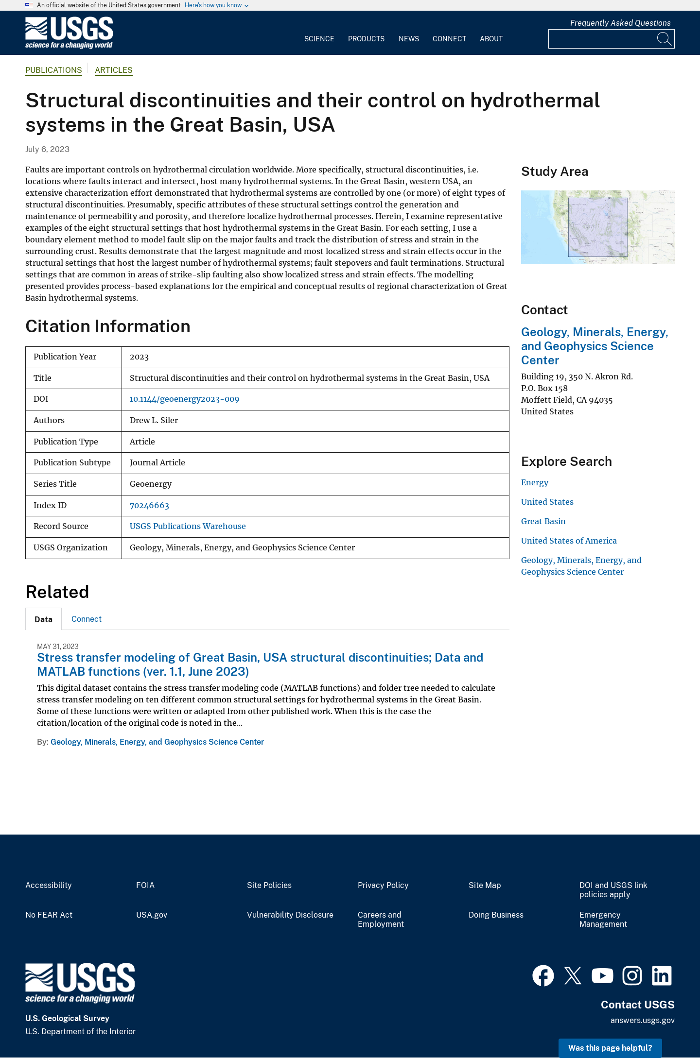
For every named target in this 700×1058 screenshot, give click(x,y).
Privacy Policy (383, 885)
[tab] (43, 619)
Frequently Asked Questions (620, 23)
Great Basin (543, 521)
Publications (53, 70)
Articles (114, 70)
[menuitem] (319, 33)
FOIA (145, 885)
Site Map (485, 885)
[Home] (69, 46)
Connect (449, 39)
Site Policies (269, 885)
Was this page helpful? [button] (610, 1048)
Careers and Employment (381, 920)
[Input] (611, 39)
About (491, 39)
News (409, 39)
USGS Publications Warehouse (188, 526)
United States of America (569, 541)
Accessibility (48, 885)
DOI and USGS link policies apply (613, 890)
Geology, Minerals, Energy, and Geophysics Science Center (157, 742)
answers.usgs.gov (643, 1020)
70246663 (149, 505)
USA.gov (151, 915)
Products (366, 39)
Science (319, 39)
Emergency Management (603, 920)
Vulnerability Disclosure (290, 915)
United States (547, 502)
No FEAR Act (48, 915)
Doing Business (496, 915)
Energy (534, 482)
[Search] (665, 39)
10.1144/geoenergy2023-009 (185, 399)
